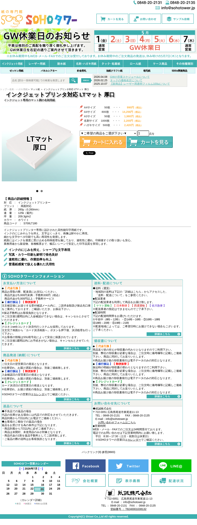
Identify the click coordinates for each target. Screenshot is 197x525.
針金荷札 (81, 70)
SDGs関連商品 (179, 70)
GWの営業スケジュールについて (130, 76)
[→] (40, 468)
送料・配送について (110, 295)
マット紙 (35, 89)
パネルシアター (49, 70)
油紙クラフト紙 (114, 70)
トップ (3, 89)
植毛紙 (146, 70)
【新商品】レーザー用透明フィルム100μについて (140, 83)
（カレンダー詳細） (31, 500)
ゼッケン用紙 (16, 70)
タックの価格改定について (126, 80)
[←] (21, 468)
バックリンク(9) (91, 452)
